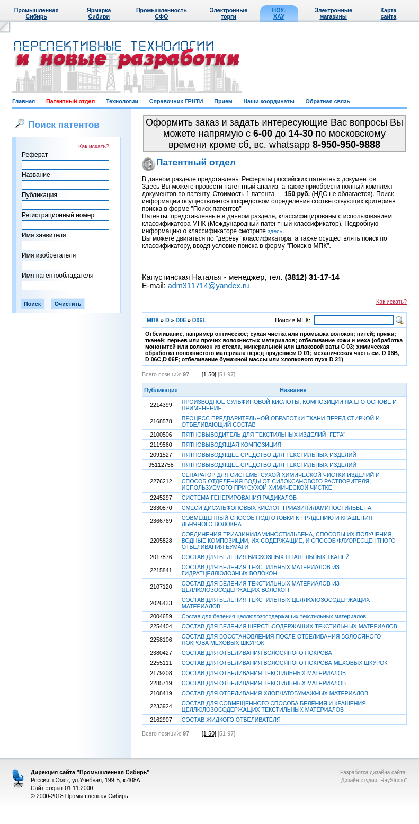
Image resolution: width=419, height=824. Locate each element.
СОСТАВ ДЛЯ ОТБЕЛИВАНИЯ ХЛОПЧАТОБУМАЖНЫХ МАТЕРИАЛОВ (275, 693)
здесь (275, 231)
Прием (223, 101)
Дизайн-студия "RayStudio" (374, 780)
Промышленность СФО (161, 13)
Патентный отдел (70, 101)
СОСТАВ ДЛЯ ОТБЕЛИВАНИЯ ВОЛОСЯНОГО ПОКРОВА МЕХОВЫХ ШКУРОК (285, 663)
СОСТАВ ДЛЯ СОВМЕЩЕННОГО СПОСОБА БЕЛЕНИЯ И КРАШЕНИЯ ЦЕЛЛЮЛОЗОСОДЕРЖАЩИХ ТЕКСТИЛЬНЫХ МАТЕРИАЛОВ (274, 706)
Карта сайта (388, 13)
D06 (180, 320)
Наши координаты (268, 101)
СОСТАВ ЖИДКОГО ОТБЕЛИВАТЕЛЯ (231, 719)
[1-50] (209, 374)
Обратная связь (328, 101)
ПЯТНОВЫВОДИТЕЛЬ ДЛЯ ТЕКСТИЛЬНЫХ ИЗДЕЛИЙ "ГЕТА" (263, 434)
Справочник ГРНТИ (176, 101)
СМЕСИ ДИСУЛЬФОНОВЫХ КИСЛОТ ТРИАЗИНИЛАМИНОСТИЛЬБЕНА (276, 507)
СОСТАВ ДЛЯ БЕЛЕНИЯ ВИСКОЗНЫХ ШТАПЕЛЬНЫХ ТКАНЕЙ (266, 557)
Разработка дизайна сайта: (373, 772)
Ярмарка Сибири (99, 13)
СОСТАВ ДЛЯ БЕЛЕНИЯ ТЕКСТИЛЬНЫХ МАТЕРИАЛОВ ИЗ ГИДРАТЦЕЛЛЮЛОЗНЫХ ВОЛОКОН (261, 570)
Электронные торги (228, 13)
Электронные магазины (333, 13)
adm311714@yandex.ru (208, 285)
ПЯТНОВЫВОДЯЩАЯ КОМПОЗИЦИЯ (231, 444)
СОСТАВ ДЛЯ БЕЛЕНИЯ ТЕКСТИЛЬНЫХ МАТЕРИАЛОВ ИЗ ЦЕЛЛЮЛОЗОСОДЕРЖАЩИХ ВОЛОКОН (261, 586)
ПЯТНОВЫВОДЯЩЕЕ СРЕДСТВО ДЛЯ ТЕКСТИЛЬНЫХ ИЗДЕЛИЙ (269, 454)
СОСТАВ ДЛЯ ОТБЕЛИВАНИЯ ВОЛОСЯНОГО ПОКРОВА (257, 653)
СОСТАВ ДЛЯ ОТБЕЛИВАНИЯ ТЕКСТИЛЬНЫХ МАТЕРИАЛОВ (264, 673)
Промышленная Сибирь (36, 13)
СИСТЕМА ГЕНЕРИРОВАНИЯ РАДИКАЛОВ (239, 497)
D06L (199, 320)
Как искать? (93, 146)
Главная (23, 101)
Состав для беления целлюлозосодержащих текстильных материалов (274, 616)
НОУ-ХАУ (279, 13)
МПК (153, 320)
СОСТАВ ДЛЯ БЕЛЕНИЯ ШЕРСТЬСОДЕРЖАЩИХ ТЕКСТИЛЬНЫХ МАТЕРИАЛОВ (289, 626)
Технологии (122, 101)
